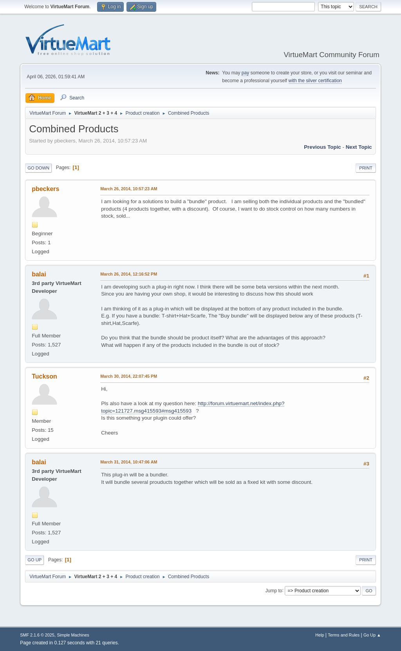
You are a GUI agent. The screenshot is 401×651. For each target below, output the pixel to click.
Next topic (359, 147)
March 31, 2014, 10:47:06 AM (128, 462)
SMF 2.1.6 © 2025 (37, 635)
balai (39, 274)
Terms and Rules (343, 635)
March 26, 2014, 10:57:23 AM (128, 188)
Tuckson (44, 376)
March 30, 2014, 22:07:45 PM (128, 376)
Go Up (34, 559)
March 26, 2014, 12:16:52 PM (128, 274)
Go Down (38, 168)
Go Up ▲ (372, 635)
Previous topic (322, 147)
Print (365, 168)
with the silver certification (315, 80)
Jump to (274, 590)
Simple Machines (73, 635)
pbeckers (45, 189)
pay (245, 73)
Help (319, 635)
